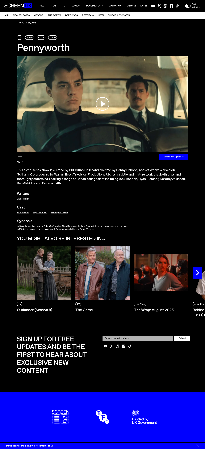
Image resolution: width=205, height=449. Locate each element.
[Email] (137, 338)
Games (76, 5)
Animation (115, 5)
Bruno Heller (23, 198)
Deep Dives (71, 15)
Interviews (54, 15)
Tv (63, 5)
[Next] (197, 273)
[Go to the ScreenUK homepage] (18, 5)
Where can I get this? (174, 156)
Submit (182, 338)
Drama (53, 37)
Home (20, 22)
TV (19, 37)
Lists (101, 15)
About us (131, 5)
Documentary (94, 5)
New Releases (21, 15)
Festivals (88, 15)
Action (30, 37)
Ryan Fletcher (40, 212)
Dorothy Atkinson (59, 212)
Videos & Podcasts (119, 15)
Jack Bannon (23, 212)
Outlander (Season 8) (34, 310)
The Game (84, 310)
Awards (38, 15)
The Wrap (140, 304)
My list (143, 5)
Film (53, 5)
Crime (41, 37)
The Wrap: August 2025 (154, 310)
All (42, 5)
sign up (49, 445)
